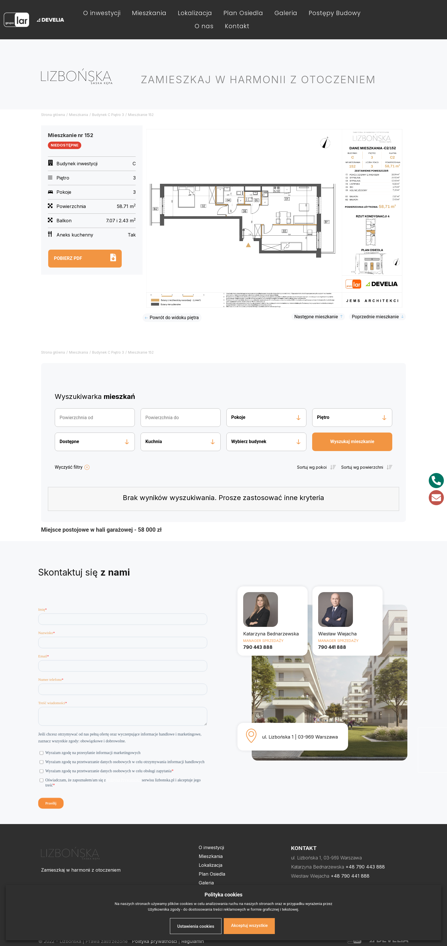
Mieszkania (149, 13)
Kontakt (237, 26)
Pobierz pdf (68, 258)
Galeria (286, 13)
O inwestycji (102, 13)
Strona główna (53, 115)
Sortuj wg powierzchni (362, 467)
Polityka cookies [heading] (223, 895)
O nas (204, 26)
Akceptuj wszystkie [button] (249, 925)
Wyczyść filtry (68, 467)
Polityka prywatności (154, 941)
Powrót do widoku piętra (174, 317)
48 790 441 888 (351, 876)
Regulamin (192, 941)
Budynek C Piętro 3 (108, 115)
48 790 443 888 (367, 867)
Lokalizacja (195, 13)
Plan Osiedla (243, 13)
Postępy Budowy (335, 13)
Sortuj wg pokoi (312, 467)
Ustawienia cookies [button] (195, 926)
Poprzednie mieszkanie (375, 316)
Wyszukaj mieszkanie (352, 441)
